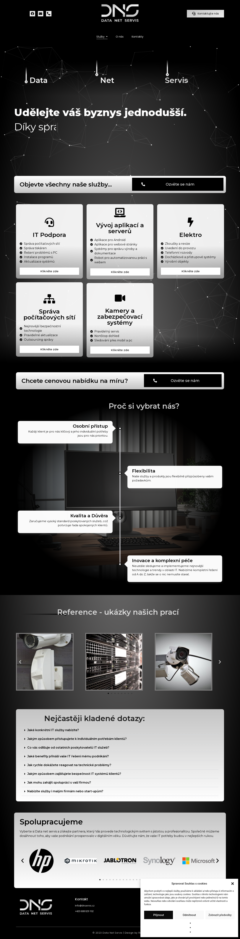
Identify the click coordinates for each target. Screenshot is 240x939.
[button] (232, 883)
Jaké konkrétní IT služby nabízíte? (53, 730)
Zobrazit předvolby (220, 915)
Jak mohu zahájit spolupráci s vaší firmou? (59, 782)
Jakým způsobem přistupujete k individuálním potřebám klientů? (77, 739)
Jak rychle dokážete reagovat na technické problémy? (69, 765)
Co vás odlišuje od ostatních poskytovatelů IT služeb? (68, 747)
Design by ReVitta (136, 933)
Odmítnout (189, 915)
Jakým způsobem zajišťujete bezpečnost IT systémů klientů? (74, 774)
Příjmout (158, 915)
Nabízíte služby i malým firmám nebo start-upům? (65, 791)
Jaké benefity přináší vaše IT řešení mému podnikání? (68, 756)
